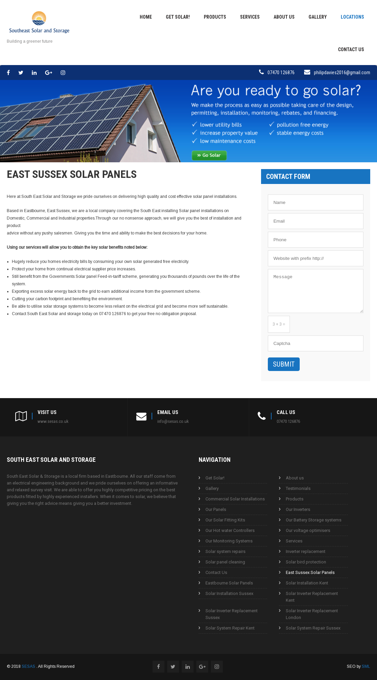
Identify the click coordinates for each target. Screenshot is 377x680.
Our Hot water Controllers (230, 530)
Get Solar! (178, 17)
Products (215, 17)
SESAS (29, 666)
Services (250, 17)
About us (284, 17)
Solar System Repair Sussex (313, 628)
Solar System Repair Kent (230, 628)
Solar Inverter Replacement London (312, 614)
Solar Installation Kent (307, 582)
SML (366, 666)
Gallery (318, 17)
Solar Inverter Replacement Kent (312, 597)
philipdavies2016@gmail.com (342, 72)
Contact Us (351, 49)
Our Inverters (298, 509)
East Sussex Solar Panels (310, 572)
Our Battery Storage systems (313, 519)
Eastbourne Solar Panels (229, 582)
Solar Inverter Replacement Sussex (231, 614)
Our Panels (215, 509)
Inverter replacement (305, 551)
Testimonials (298, 488)
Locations (352, 17)
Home (146, 17)
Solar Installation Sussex (229, 593)
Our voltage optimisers (308, 530)
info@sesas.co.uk (173, 421)
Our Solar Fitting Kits (225, 519)
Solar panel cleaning (225, 561)
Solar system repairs (225, 551)
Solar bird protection (306, 561)
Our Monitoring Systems (229, 540)
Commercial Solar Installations (235, 498)
